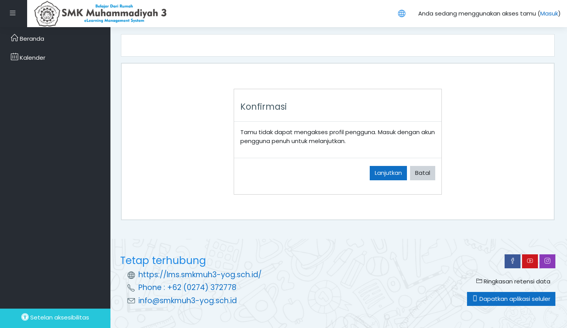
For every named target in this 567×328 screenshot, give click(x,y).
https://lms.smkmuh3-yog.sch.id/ (200, 274)
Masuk (549, 13)
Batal (422, 173)
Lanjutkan (388, 173)
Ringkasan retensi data (513, 281)
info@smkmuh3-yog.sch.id (187, 300)
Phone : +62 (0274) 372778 (187, 287)
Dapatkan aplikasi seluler (511, 299)
